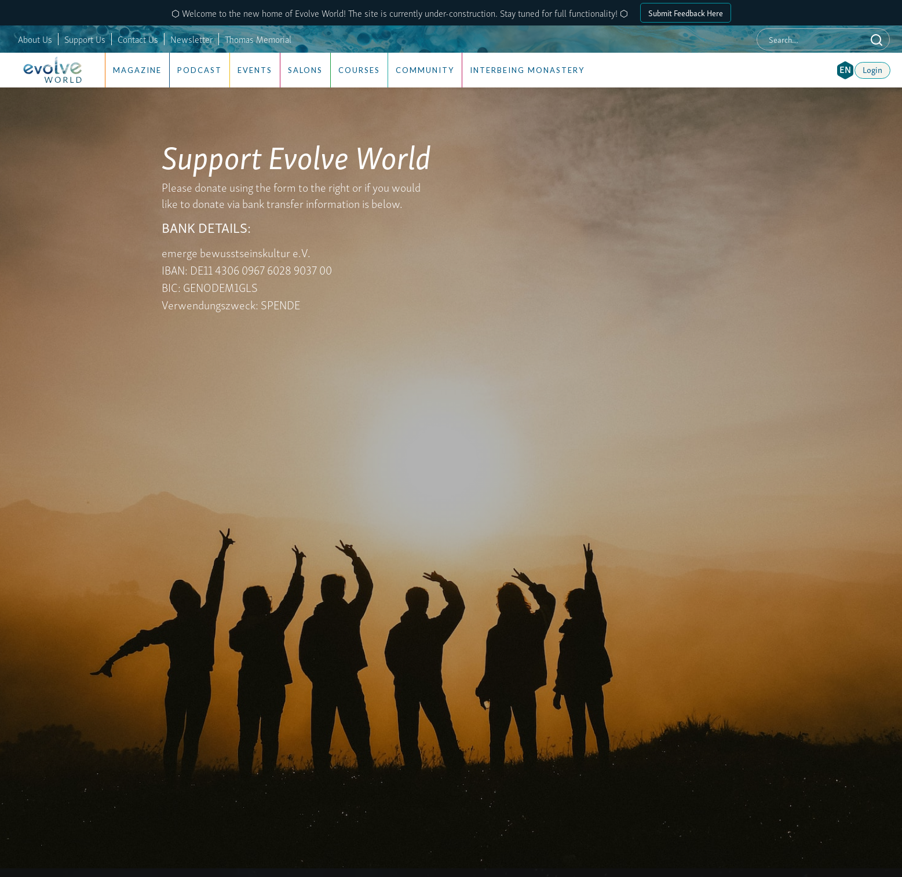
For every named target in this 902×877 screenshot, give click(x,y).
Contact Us (138, 38)
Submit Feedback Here (685, 12)
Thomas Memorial (258, 38)
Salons (305, 70)
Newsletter (191, 38)
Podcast (199, 70)
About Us (35, 38)
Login (872, 69)
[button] (845, 70)
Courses (359, 70)
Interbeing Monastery (527, 70)
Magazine (137, 70)
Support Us (84, 38)
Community (425, 70)
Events (255, 70)
